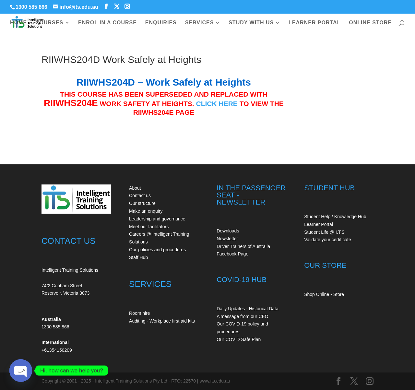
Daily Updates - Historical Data (248, 308)
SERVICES (199, 22)
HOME (18, 22)
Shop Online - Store (324, 294)
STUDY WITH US (251, 22)
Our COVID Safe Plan (239, 339)
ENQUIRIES (161, 22)
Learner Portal (318, 224)
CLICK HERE (217, 103)
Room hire (139, 313)
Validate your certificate (327, 239)
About (135, 188)
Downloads (228, 230)
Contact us (140, 195)
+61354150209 (57, 350)
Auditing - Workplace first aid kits (162, 321)
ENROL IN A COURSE (107, 22)
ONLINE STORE (370, 22)
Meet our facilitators (149, 226)
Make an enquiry (146, 211)
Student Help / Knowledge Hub (335, 216)
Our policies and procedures (157, 249)
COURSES (49, 22)
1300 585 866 (31, 7)
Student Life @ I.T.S (324, 232)
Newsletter (227, 238)
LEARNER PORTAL (314, 22)
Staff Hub (138, 257)
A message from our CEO (242, 316)
